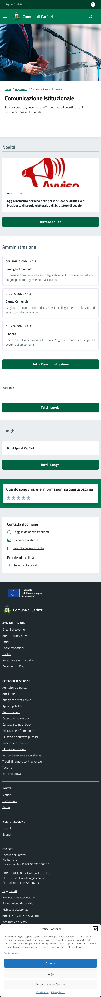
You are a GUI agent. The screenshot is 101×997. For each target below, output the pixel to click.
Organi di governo (13, 629)
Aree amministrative (15, 635)
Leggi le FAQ (10, 891)
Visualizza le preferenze (50, 984)
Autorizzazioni (11, 712)
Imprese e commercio (15, 743)
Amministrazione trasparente (21, 915)
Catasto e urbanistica (15, 718)
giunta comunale (19, 294)
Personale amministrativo (18, 660)
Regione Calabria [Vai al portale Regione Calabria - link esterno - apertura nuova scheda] (14, 4)
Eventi (6, 834)
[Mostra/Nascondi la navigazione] (4, 16)
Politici (6, 654)
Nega (50, 974)
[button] (95, 929)
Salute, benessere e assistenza (22, 755)
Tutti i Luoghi (51, 464)
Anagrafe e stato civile (16, 699)
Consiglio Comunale (19, 269)
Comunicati (9, 801)
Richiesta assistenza (15, 909)
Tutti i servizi (50, 407)
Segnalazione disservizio (17, 903)
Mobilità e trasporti (14, 749)
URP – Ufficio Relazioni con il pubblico (26, 873)
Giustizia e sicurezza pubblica (20, 736)
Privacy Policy (58, 992)
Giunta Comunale (17, 301)
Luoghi (6, 828)
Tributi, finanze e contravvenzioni (23, 761)
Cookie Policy (42, 992)
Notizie (6, 795)
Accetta (50, 963)
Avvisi (6, 807)
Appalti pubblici (12, 706)
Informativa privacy (14, 921)
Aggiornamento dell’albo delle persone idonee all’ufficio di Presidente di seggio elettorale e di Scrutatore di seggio (46, 203)
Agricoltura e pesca (14, 687)
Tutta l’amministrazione (51, 364)
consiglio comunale (21, 261)
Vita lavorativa (11, 773)
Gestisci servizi (11, 953)
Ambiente (8, 693)
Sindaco (11, 333)
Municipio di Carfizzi (20, 448)
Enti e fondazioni (13, 648)
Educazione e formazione (18, 730)
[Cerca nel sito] (90, 16)
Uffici (5, 641)
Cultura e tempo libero (16, 724)
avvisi (10, 193)
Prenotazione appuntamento (20, 897)
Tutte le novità (50, 221)
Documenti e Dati (13, 666)
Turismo (7, 767)
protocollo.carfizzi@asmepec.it (28, 878)
